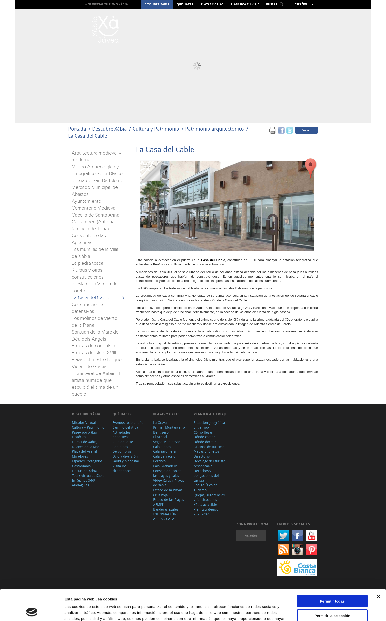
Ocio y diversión (125, 456)
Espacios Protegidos (87, 461)
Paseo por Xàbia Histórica (84, 434)
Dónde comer (204, 437)
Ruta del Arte (123, 441)
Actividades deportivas (121, 434)
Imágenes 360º (83, 480)
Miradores (80, 456)
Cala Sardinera (164, 451)
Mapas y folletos (206, 451)
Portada (77, 128)
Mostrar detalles (266, 611)
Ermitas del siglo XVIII (94, 353)
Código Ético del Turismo (206, 487)
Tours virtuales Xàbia (88, 475)
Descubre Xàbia (157, 4)
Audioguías (80, 485)
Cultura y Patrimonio (156, 128)
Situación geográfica (209, 422)
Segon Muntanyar (166, 441)
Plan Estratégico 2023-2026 (206, 511)
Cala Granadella (165, 466)
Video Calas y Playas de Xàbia (168, 483)
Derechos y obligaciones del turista (206, 475)
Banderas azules (165, 509)
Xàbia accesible (205, 504)
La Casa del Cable (87, 135)
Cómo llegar (203, 432)
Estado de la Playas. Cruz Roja (168, 492)
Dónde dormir (205, 441)
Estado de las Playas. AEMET (169, 502)
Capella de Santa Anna (95, 215)
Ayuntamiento (86, 201)
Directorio (202, 456)
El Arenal (160, 437)
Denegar (332, 601)
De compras (122, 451)
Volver (306, 130)
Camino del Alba (125, 427)
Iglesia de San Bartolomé (97, 181)
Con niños (120, 446)
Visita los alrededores (122, 468)
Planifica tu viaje (245, 4)
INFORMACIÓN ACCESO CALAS (164, 516)
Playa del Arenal (84, 451)
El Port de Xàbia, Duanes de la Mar (85, 444)
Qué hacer (185, 4)
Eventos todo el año (128, 422)
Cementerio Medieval (94, 208)
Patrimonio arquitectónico (214, 128)
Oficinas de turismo (209, 446)
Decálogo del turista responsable (209, 463)
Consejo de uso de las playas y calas (167, 473)
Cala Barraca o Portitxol (164, 459)
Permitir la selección (332, 586)
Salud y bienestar (126, 461)
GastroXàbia (81, 466)
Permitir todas (332, 572)
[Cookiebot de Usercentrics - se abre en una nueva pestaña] (31, 611)
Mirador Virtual (84, 422)
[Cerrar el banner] (378, 567)
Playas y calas (212, 4)
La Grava (160, 422)
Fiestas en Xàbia (84, 470)
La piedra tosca (87, 263)
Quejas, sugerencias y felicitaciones (209, 497)
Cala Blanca (162, 446)
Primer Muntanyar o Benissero (169, 430)
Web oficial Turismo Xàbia (106, 4)
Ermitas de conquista (93, 346)
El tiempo (201, 427)
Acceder (251, 535)
